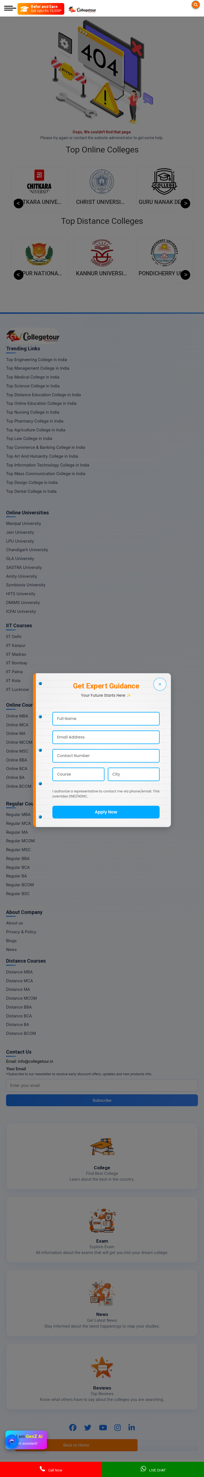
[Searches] (196, 5)
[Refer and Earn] (41, 9)
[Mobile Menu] (10, 9)
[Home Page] (82, 8)
